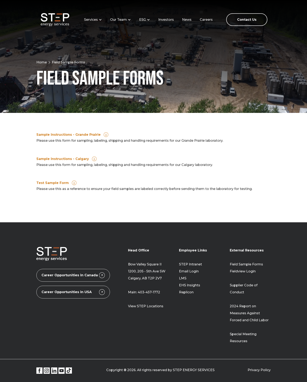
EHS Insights (189, 285)
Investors (166, 20)
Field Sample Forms (246, 264)
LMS (182, 278)
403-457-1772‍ (149, 292)
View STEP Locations (145, 306)
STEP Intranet (190, 264)
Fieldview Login (243, 271)
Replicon (186, 292)
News (187, 20)
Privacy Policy (259, 370)
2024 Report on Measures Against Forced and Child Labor (249, 313)
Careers (206, 20)
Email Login (189, 271)
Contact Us (246, 20)
